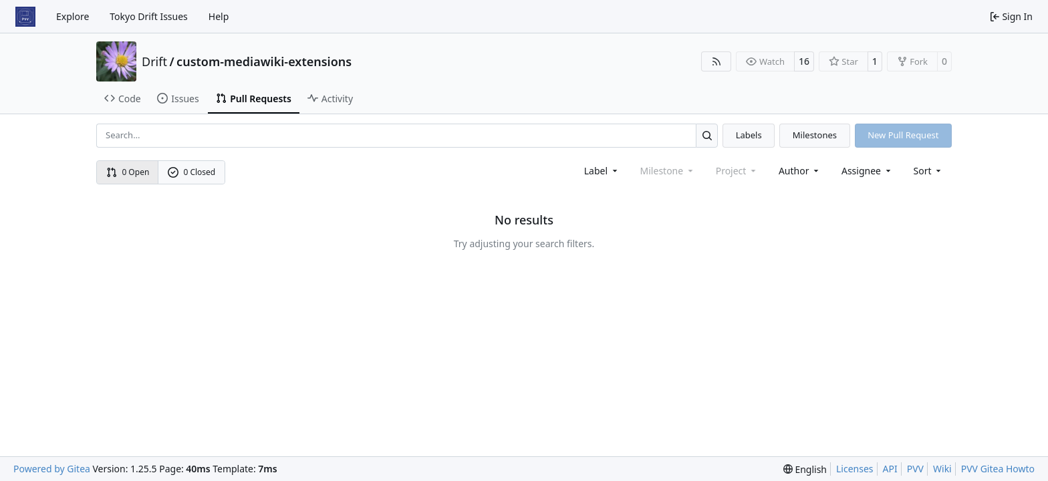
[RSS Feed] (716, 61)
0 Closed (192, 172)
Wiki (942, 468)
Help (219, 16)
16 (804, 61)
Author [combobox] (800, 170)
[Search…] (707, 135)
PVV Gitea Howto (998, 468)
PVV (915, 468)
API (890, 468)
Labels (749, 135)
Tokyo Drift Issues (149, 16)
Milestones (815, 135)
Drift (154, 61)
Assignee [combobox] (867, 170)
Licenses (855, 468)
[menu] (928, 170)
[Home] (25, 17)
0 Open (128, 172)
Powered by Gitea (51, 468)
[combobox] (601, 170)
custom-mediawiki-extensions (264, 61)
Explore (72, 16)
